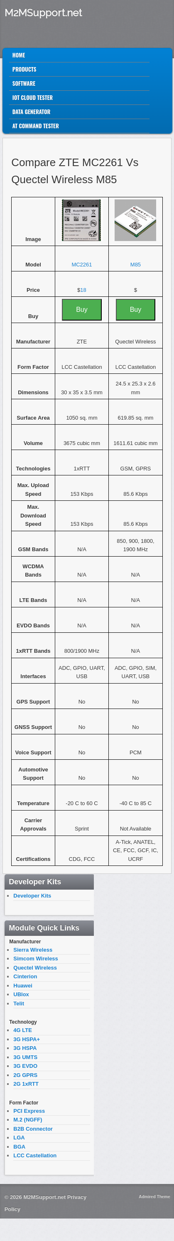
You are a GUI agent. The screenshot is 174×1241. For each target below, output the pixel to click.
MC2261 (81, 264)
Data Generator (31, 111)
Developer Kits (32, 896)
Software (23, 83)
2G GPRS (25, 1075)
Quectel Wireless (35, 968)
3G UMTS (25, 1057)
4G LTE (22, 1030)
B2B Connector (33, 1129)
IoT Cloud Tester (32, 97)
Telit (18, 1003)
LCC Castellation (34, 1155)
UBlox (21, 994)
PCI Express (29, 1111)
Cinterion (25, 976)
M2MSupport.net (43, 13)
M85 (135, 264)
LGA (19, 1137)
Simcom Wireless (35, 958)
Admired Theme (154, 1196)
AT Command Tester (35, 126)
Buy (82, 309)
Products (24, 69)
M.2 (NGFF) (27, 1120)
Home (18, 55)
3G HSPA (25, 1048)
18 (83, 290)
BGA (19, 1147)
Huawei (22, 985)
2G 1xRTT (26, 1084)
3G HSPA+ (26, 1039)
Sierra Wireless (32, 950)
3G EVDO (25, 1066)
